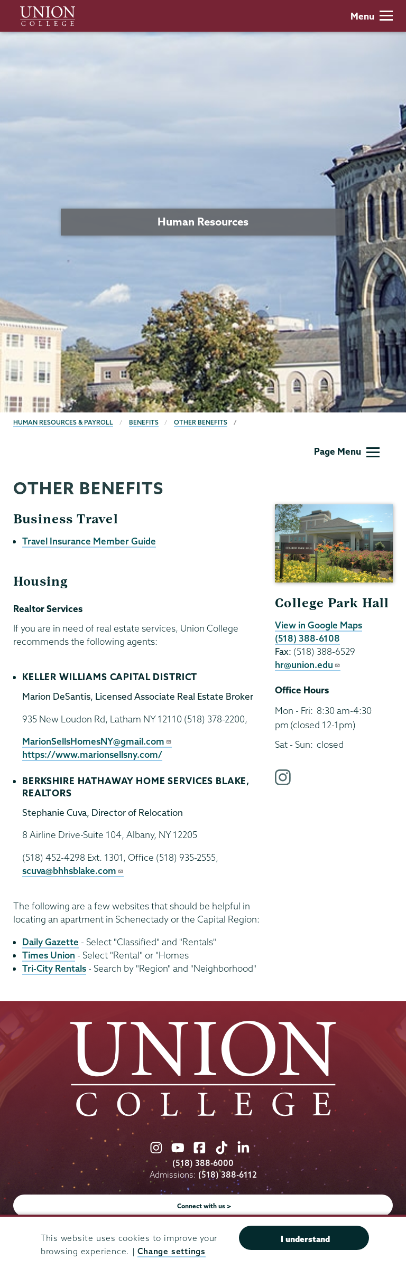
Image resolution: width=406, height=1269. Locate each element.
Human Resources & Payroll (63, 422)
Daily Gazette (50, 941)
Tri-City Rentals (54, 968)
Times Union (48, 955)
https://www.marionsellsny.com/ (92, 754)
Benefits (144, 422)
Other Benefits (200, 422)
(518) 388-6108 (307, 638)
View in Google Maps (318, 625)
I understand (305, 1239)
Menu (371, 16)
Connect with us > (204, 1206)
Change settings (171, 1251)
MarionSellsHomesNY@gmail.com (97, 741)
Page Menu (347, 451)
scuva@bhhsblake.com (73, 870)
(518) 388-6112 (227, 1175)
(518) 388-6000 (203, 1163)
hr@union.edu (307, 664)
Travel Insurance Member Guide (89, 541)
